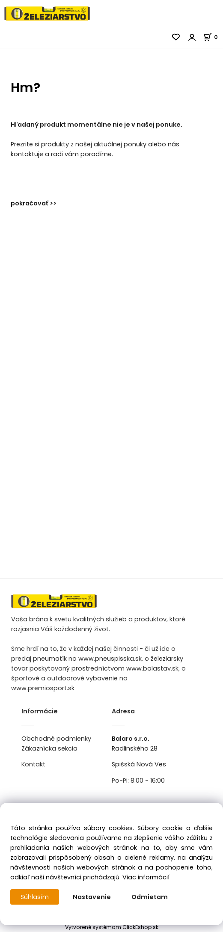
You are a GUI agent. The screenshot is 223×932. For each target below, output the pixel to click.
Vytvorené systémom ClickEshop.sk (111, 927)
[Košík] (213, 37)
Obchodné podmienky (56, 738)
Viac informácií (145, 877)
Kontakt (33, 764)
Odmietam (149, 897)
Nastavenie (92, 897)
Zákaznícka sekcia (49, 748)
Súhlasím (35, 897)
